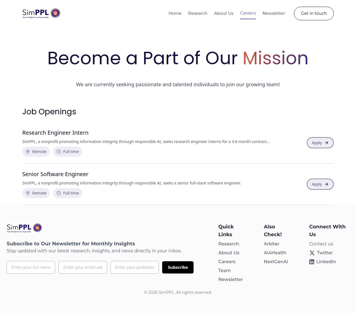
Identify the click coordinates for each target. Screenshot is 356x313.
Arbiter (271, 244)
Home (175, 13)
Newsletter (274, 13)
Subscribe (178, 267)
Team (224, 270)
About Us (228, 252)
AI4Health (275, 252)
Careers (248, 13)
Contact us (321, 244)
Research (197, 13)
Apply (320, 142)
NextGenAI (276, 261)
